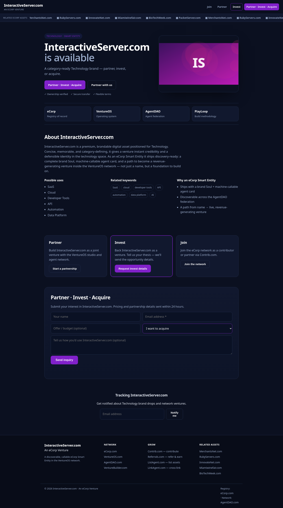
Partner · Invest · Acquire (261, 6)
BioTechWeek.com (210, 473)
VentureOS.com (113, 456)
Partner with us (101, 85)
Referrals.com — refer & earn (165, 456)
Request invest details (133, 268)
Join (209, 6)
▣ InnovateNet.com (98, 17)
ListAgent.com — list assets (164, 462)
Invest (237, 6)
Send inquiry (64, 359)
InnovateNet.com (209, 462)
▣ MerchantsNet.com (39, 17)
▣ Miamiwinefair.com (129, 17)
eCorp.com (110, 451)
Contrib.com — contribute (163, 451)
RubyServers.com (209, 456)
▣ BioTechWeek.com (159, 17)
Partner (222, 6)
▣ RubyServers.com (69, 17)
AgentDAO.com (113, 462)
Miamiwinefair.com (210, 467)
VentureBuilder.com (115, 467)
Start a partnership (65, 268)
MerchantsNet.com (210, 451)
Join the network (195, 264)
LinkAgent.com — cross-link (164, 467)
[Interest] (187, 328)
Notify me (174, 414)
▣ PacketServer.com (189, 17)
